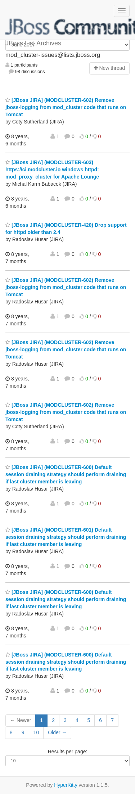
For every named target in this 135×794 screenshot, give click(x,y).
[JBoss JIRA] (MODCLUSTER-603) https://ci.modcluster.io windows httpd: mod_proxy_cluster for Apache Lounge (52, 169)
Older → (57, 732)
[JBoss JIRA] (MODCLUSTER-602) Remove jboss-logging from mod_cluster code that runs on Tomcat (65, 107)
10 (36, 732)
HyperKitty (65, 785)
